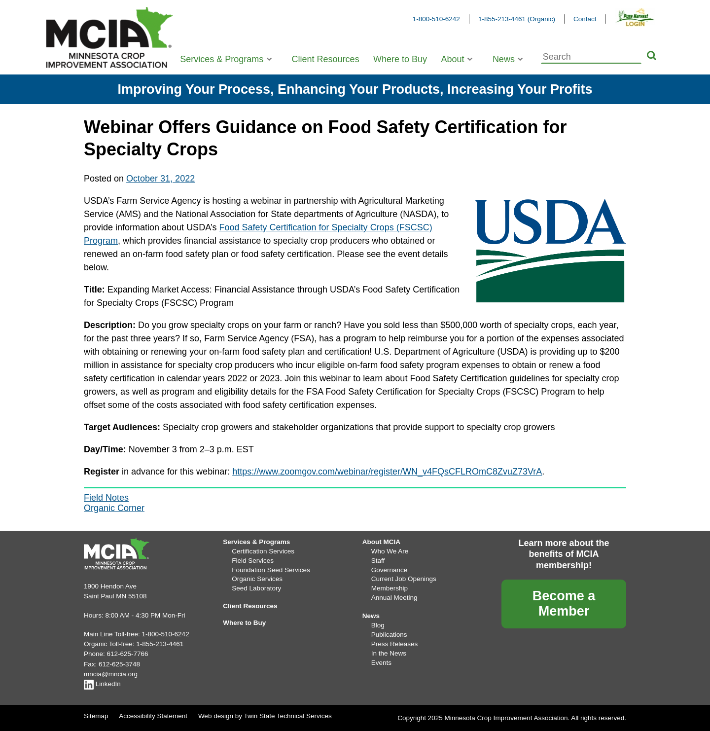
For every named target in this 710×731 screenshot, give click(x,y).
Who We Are (390, 551)
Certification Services (263, 551)
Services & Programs (221, 59)
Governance (389, 570)
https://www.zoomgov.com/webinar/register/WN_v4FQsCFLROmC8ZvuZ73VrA (387, 471)
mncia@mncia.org (111, 674)
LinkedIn (102, 684)
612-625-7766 (127, 654)
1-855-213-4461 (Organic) (516, 19)
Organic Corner (114, 508)
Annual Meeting (394, 597)
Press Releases (394, 644)
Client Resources (325, 59)
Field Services (253, 560)
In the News (388, 653)
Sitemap (96, 716)
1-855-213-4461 (159, 644)
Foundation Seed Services (271, 570)
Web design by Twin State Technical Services (265, 716)
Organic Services (257, 579)
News (504, 59)
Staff (378, 560)
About (452, 59)
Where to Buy (400, 59)
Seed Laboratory (256, 588)
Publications (389, 634)
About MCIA (381, 542)
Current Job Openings (403, 579)
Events (381, 662)
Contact (585, 19)
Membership (389, 588)
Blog (378, 625)
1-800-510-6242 (436, 19)
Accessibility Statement (153, 716)
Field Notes (106, 498)
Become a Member (564, 603)
